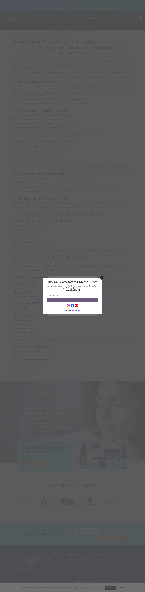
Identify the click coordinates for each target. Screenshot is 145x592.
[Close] (101, 278)
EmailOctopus (76, 310)
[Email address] (72, 295)
